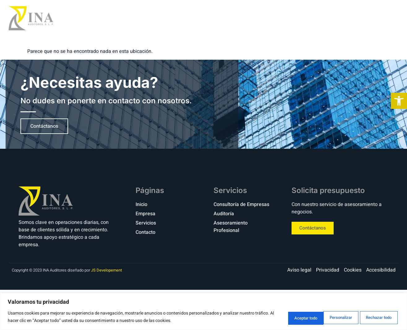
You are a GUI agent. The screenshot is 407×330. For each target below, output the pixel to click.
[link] (399, 101)
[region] (203, 311)
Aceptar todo (378, 317)
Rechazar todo (332, 317)
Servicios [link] (324, 18)
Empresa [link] (285, 18)
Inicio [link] (252, 18)
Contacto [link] (365, 18)
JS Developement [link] (106, 270)
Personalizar (285, 317)
